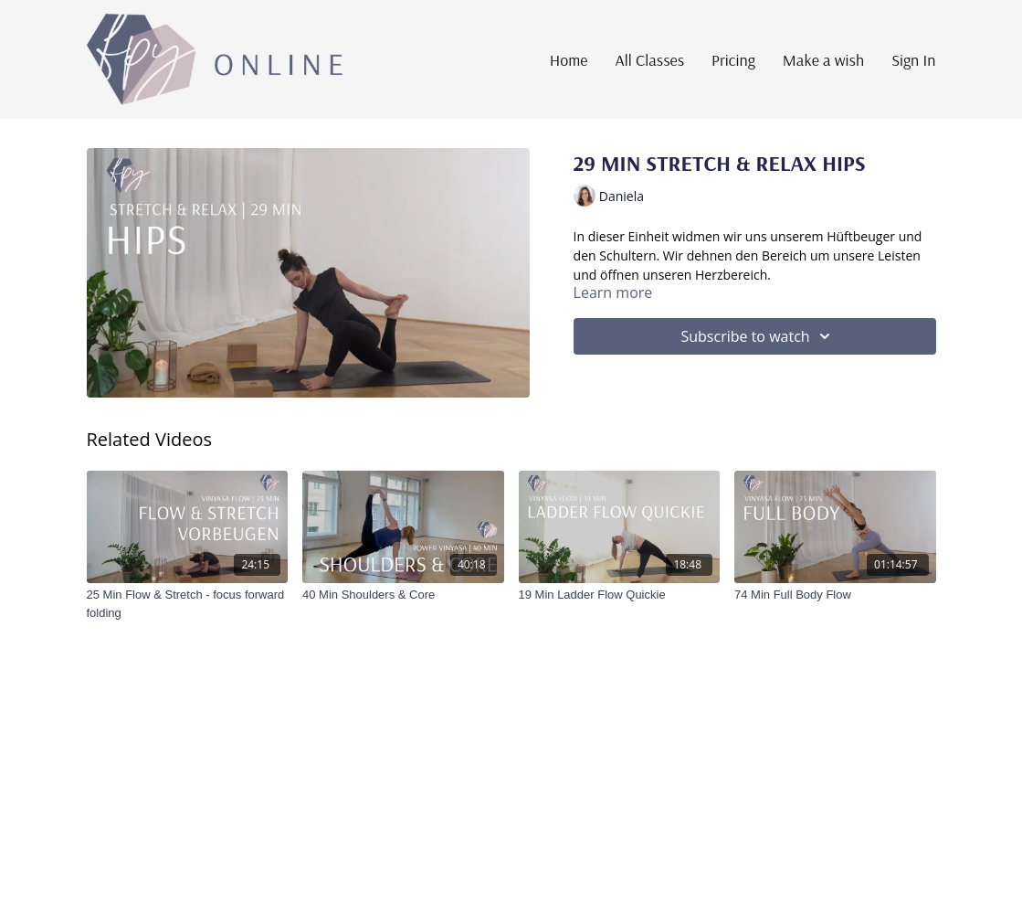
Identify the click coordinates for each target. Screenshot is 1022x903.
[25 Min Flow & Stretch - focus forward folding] (188, 603)
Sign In (913, 59)
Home (569, 59)
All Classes (650, 59)
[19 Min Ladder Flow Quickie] (620, 595)
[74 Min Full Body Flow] (835, 595)
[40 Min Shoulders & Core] (403, 595)
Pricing (733, 59)
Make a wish (823, 59)
